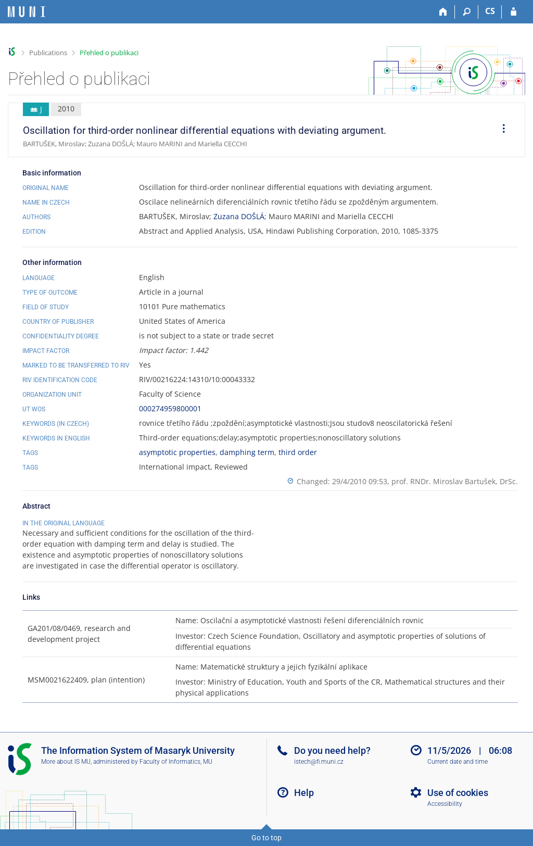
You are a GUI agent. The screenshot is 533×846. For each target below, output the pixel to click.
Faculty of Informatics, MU (175, 761)
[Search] (466, 12)
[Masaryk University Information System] (26, 11)
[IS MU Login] (513, 12)
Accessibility (444, 803)
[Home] (443, 12)
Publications (48, 52)
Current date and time (457, 761)
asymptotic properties (177, 452)
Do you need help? (332, 750)
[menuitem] (500, 130)
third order (297, 452)
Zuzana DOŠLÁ (238, 216)
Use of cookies (457, 792)
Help (304, 792)
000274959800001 (170, 408)
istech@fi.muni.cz (319, 761)
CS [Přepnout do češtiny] (490, 11)
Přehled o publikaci (109, 52)
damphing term (247, 452)
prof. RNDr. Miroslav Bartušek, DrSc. (454, 481)
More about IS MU (66, 761)
